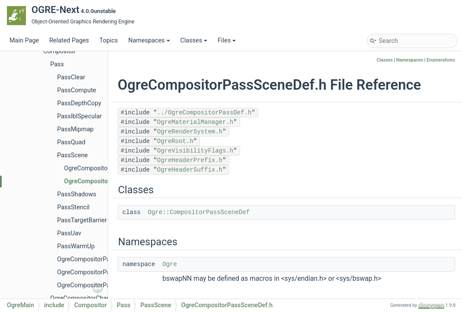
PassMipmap (75, 129)
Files (227, 40)
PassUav (69, 233)
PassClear (71, 77)
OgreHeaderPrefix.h (189, 160)
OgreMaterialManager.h (195, 122)
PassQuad (71, 142)
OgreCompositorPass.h (89, 259)
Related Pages (69, 40)
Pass (57, 64)
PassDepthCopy (79, 103)
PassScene (72, 155)
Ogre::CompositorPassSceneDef (199, 212)
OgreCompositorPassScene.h (104, 168)
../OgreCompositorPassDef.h (204, 112)
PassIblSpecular (79, 116)
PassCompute (76, 90)
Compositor (59, 51)
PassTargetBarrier (82, 220)
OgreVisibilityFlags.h (195, 150)
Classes (194, 40)
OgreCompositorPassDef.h (94, 272)
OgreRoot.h (175, 141)
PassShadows (76, 194)
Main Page (24, 40)
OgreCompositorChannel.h (86, 298)
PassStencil (73, 207)
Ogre (169, 264)
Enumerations (441, 60)
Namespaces (149, 40)
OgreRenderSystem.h (189, 131)
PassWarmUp (76, 246)
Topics (108, 40)
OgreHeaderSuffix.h (189, 169)
